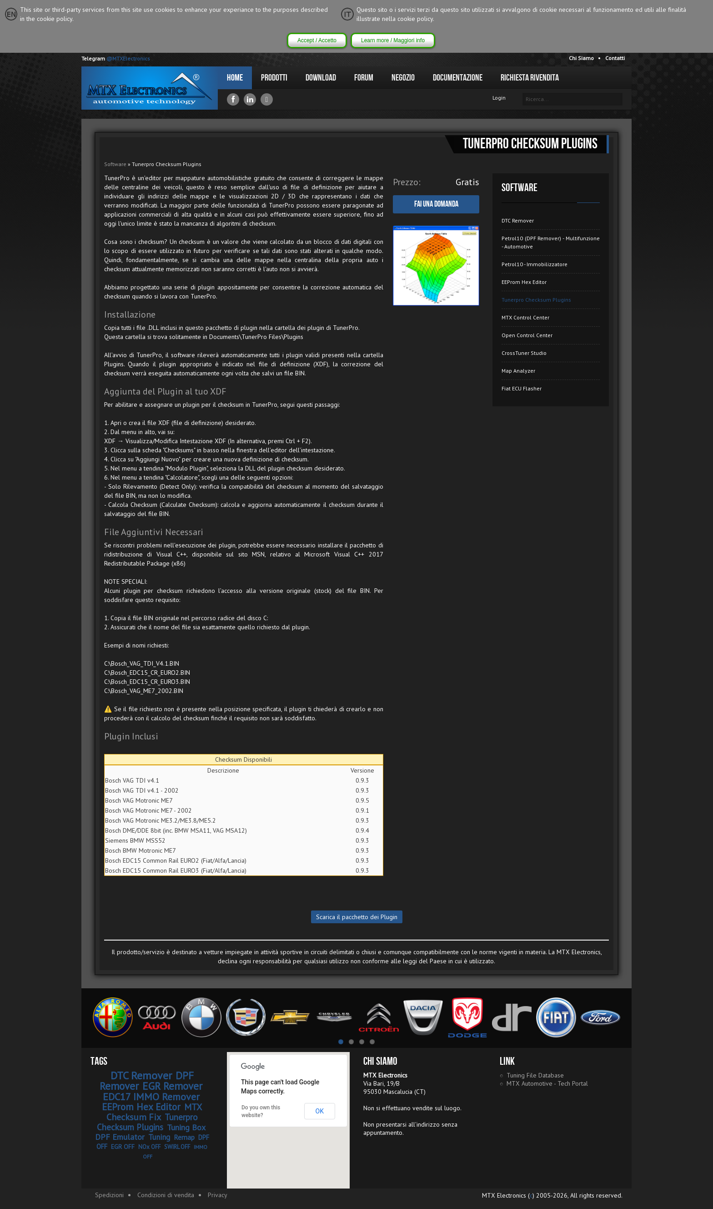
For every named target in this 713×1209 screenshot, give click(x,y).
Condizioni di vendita (165, 1195)
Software (115, 164)
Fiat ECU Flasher (522, 388)
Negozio (403, 77)
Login (499, 97)
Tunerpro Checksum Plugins (536, 299)
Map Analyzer (518, 370)
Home (235, 77)
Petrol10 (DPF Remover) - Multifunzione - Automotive (551, 242)
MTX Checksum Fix (154, 1112)
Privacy (217, 1195)
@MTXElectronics (128, 58)
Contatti (615, 58)
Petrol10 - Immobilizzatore (534, 264)
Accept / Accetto (316, 40)
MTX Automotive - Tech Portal (547, 1083)
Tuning (159, 1137)
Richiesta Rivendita (530, 77)
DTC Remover (518, 220)
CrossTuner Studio (524, 352)
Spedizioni (109, 1195)
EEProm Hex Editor (524, 281)
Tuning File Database (535, 1075)
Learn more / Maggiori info (393, 40)
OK (320, 1111)
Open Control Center (527, 335)
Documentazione (457, 77)
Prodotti (274, 77)
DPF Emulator (120, 1137)
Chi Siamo (581, 58)
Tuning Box (186, 1127)
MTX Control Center (525, 317)
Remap (184, 1137)
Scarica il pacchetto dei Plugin (356, 917)
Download (321, 77)
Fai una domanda (436, 204)
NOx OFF (149, 1147)
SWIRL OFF (177, 1147)
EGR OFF (123, 1147)
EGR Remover (172, 1086)
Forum (363, 77)
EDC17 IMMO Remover (151, 1096)
